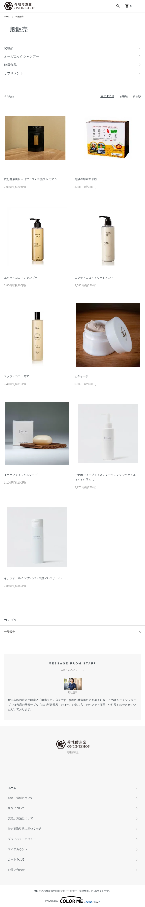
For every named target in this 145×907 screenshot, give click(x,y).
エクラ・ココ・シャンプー (20, 277)
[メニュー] (139, 6)
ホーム (7, 16)
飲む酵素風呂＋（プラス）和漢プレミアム (30, 179)
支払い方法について (20, 818)
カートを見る (16, 859)
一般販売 (19, 16)
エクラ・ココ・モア (16, 376)
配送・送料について (20, 798)
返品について (16, 808)
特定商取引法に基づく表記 (24, 828)
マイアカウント (17, 849)
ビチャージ (82, 376)
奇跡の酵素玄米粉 (86, 179)
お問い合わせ (16, 869)
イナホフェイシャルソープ (20, 474)
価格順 (123, 96)
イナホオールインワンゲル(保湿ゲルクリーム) (32, 578)
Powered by (72, 899)
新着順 (137, 96)
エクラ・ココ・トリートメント (94, 277)
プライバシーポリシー (22, 839)
